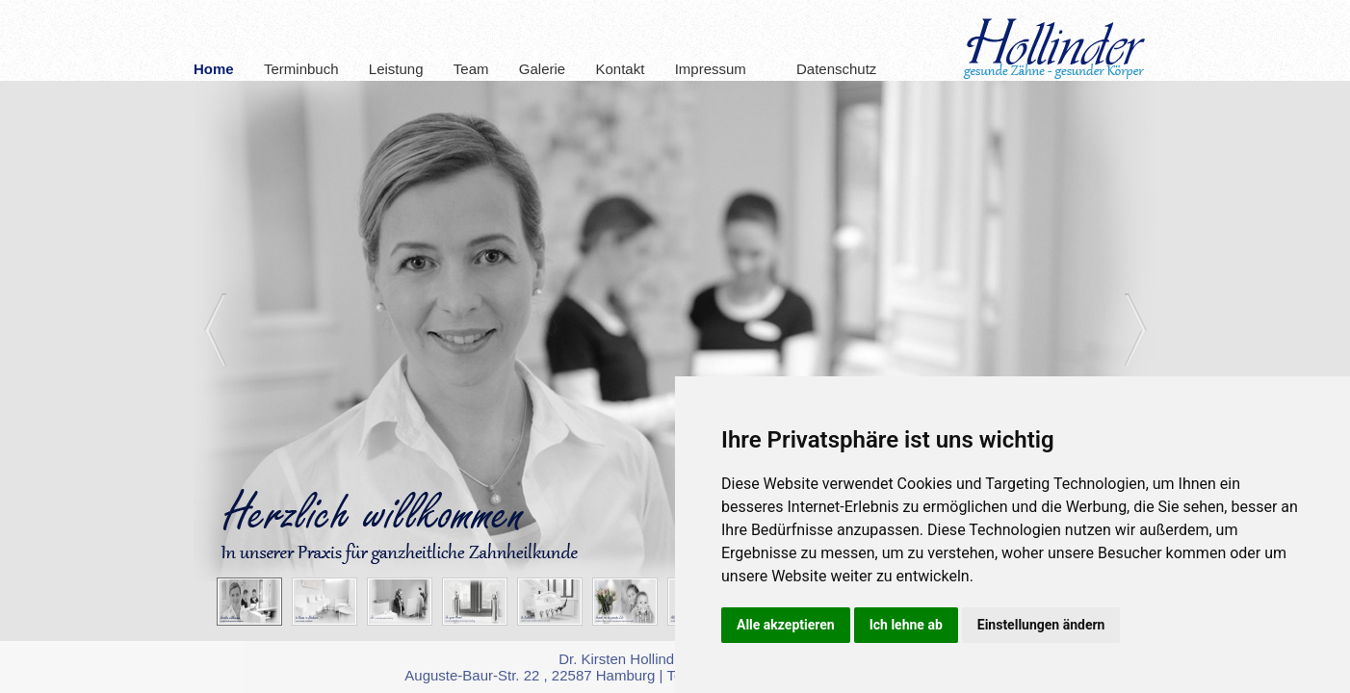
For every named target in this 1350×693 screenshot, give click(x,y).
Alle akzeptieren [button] (786, 624)
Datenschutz (826, 69)
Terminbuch (301, 69)
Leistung (396, 69)
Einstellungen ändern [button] (1041, 624)
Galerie (542, 69)
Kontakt (619, 69)
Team (471, 69)
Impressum (710, 69)
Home (214, 69)
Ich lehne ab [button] (906, 624)
